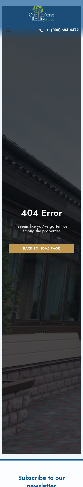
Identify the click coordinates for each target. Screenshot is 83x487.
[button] (8, 30)
